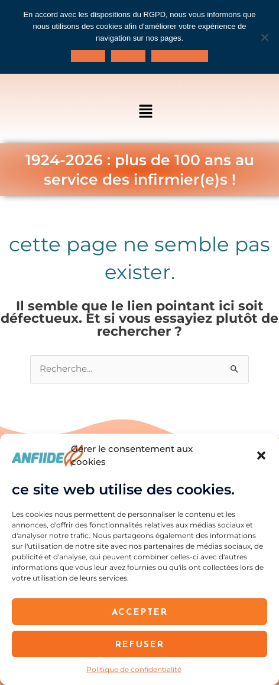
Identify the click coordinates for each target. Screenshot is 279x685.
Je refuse (128, 56)
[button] (261, 455)
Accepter (140, 611)
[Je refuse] (264, 37)
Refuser (139, 644)
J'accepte (88, 56)
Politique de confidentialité (133, 669)
